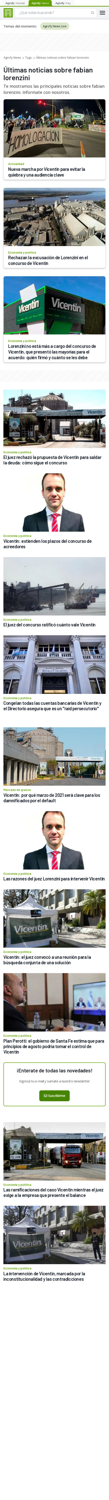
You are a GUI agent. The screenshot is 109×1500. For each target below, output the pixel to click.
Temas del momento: (20, 26)
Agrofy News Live (55, 26)
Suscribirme (54, 1096)
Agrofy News (12, 57)
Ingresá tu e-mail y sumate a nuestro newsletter (54, 1081)
